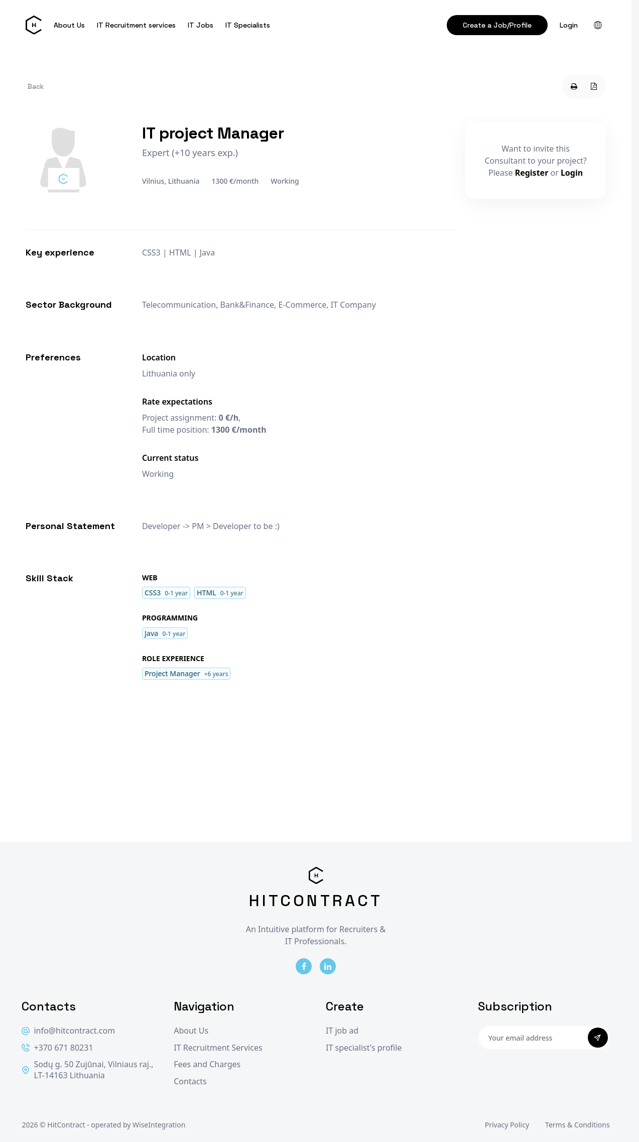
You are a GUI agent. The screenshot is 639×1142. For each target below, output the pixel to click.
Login (569, 25)
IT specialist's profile (364, 1048)
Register (532, 172)
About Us (69, 25)
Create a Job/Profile (497, 25)
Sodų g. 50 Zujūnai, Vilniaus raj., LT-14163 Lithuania (87, 1070)
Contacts (190, 1081)
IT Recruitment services (136, 25)
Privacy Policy (507, 1124)
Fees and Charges (207, 1064)
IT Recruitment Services (218, 1048)
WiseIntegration (159, 1124)
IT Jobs (200, 25)
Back (36, 86)
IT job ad (342, 1031)
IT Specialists (247, 25)
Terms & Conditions (577, 1124)
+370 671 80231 (57, 1048)
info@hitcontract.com (68, 1031)
